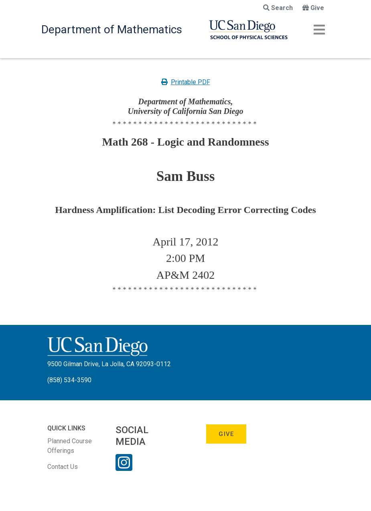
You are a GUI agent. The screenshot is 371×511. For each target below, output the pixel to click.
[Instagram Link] (124, 467)
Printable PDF (185, 82)
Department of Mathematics (111, 29)
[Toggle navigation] (319, 29)
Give (313, 8)
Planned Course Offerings (69, 445)
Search (278, 8)
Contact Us (62, 466)
